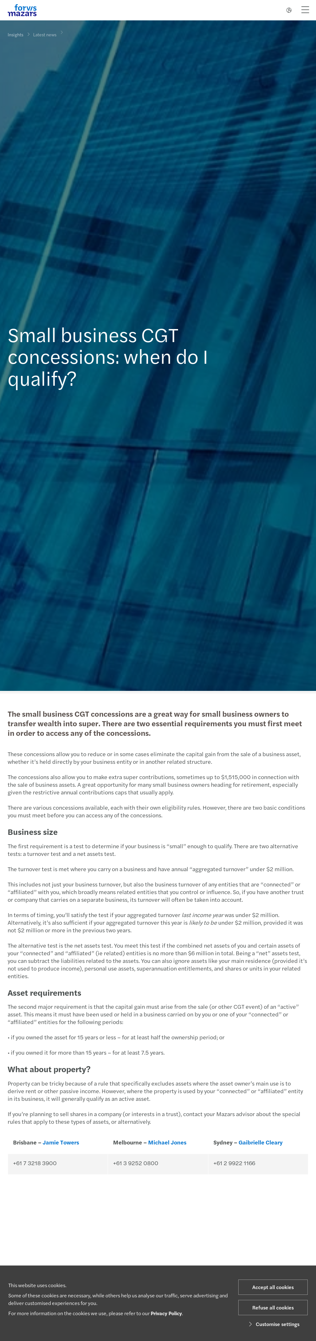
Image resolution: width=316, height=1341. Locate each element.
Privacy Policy (166, 1313)
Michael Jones (166, 1142)
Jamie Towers (60, 1142)
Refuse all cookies (273, 1307)
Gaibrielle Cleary (260, 1142)
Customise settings (273, 1324)
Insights (15, 34)
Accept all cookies (273, 1287)
